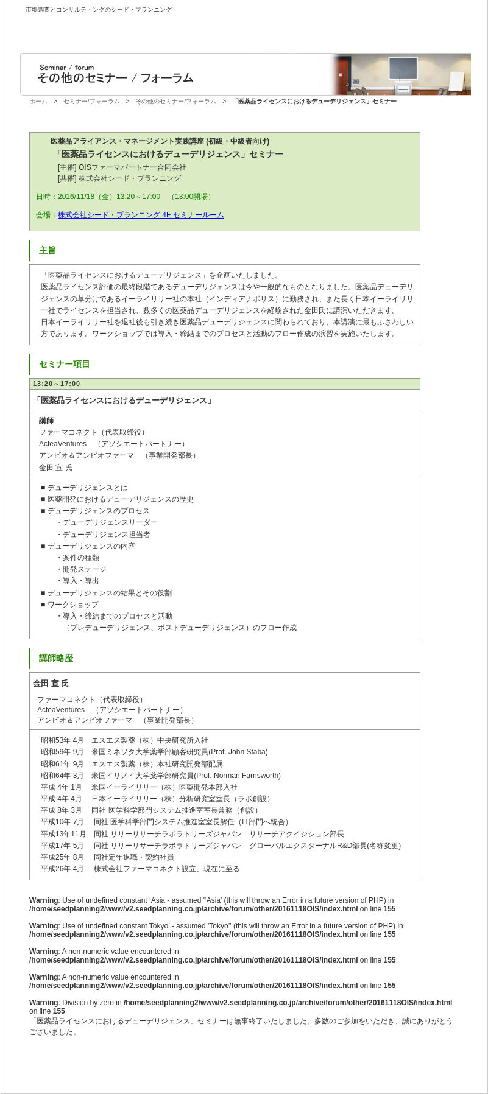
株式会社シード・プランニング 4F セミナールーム (141, 215)
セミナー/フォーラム (91, 101)
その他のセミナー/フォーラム (175, 101)
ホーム (38, 101)
